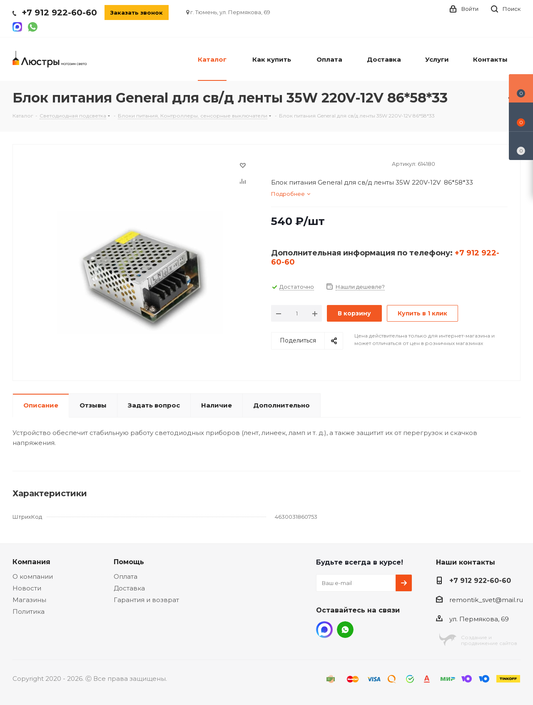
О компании (32, 576)
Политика (28, 611)
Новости (26, 588)
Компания (31, 562)
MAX (324, 629)
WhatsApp (345, 629)
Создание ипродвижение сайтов (489, 640)
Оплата (125, 576)
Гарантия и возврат (146, 600)
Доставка (129, 588)
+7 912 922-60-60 (59, 13)
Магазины (29, 600)
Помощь (129, 562)
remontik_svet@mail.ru (486, 600)
